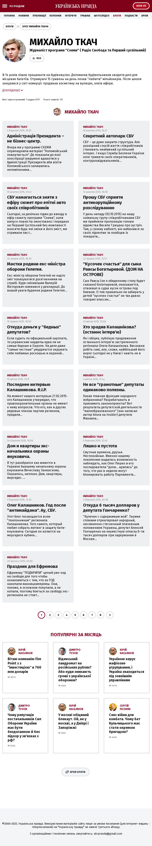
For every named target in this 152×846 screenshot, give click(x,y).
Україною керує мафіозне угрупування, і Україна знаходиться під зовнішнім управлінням (126, 669)
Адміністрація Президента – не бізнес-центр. (35, 138)
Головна (9, 15)
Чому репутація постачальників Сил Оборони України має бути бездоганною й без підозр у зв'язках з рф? (24, 728)
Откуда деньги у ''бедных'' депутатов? (34, 329)
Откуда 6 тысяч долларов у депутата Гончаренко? (111, 507)
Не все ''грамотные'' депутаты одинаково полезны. (113, 387)
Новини (23, 15)
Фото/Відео (101, 15)
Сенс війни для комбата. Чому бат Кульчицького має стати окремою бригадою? (124, 723)
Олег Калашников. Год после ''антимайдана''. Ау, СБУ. (36, 507)
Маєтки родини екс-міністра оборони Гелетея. (36, 266)
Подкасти (131, 15)
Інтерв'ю (71, 15)
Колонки (55, 15)
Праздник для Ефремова (32, 566)
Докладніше (11, 90)
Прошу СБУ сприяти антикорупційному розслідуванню (103, 202)
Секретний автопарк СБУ (108, 136)
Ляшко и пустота (100, 446)
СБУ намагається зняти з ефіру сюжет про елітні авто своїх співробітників (36, 202)
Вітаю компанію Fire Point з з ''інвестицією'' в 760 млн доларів (24, 665)
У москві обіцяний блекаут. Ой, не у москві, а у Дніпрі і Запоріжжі (73, 721)
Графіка (85, 15)
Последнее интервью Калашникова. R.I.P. (28, 387)
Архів (144, 15)
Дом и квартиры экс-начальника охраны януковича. (28, 451)
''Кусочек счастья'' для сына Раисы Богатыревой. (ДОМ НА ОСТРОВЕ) (113, 269)
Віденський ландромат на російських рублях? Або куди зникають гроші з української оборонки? (75, 669)
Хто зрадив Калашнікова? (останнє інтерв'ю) (109, 329)
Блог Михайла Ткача (35, 26)
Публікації (39, 15)
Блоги (117, 15)
